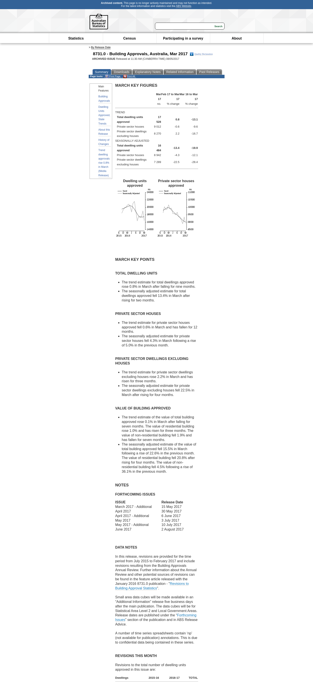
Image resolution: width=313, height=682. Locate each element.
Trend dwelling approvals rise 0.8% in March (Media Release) (104, 163)
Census (129, 38)
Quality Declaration (201, 54)
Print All (129, 76)
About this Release (104, 131)
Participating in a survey (183, 38)
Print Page (112, 76)
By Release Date (101, 47)
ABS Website (183, 6)
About (237, 38)
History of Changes (104, 142)
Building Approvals (104, 98)
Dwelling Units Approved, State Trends (104, 115)
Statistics (76, 38)
